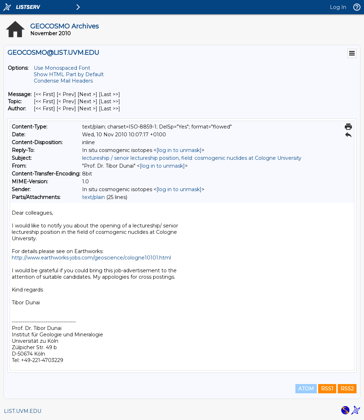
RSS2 (347, 388)
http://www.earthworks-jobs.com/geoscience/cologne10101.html (91, 257)
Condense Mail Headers (63, 81)
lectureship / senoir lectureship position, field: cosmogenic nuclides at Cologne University (191, 158)
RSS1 (327, 388)
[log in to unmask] (179, 150)
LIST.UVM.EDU (22, 411)
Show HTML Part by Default (69, 74)
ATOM (306, 388)
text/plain (93, 197)
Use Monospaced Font (62, 68)
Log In (338, 7)
